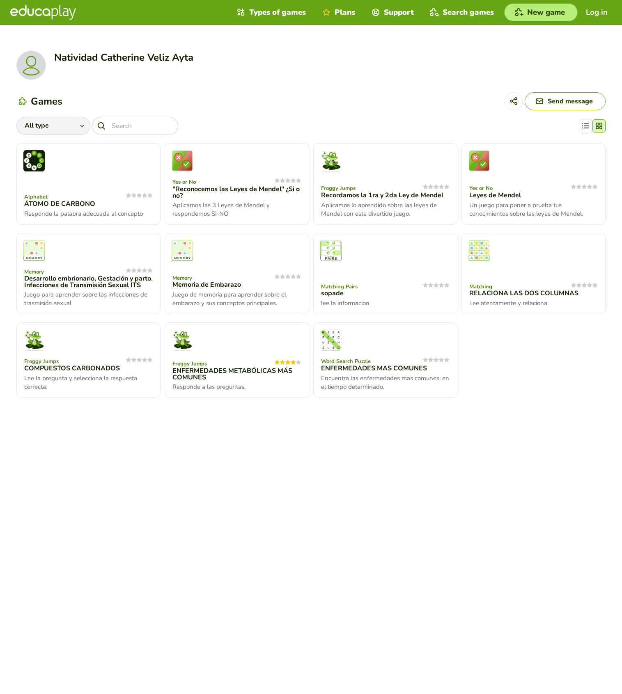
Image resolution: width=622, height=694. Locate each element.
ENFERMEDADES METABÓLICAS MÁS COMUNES (232, 374)
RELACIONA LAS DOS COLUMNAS (523, 293)
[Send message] (565, 101)
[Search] (135, 126)
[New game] (541, 12)
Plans (337, 12)
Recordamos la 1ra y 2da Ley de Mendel (382, 195)
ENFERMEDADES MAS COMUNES (374, 368)
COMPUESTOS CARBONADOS (72, 368)
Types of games (270, 12)
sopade (332, 293)
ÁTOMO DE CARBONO (59, 204)
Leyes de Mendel (495, 195)
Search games (461, 12)
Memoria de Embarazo (206, 284)
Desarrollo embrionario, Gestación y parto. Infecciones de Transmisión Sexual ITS (88, 281)
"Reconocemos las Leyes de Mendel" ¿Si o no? (236, 192)
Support (392, 12)
